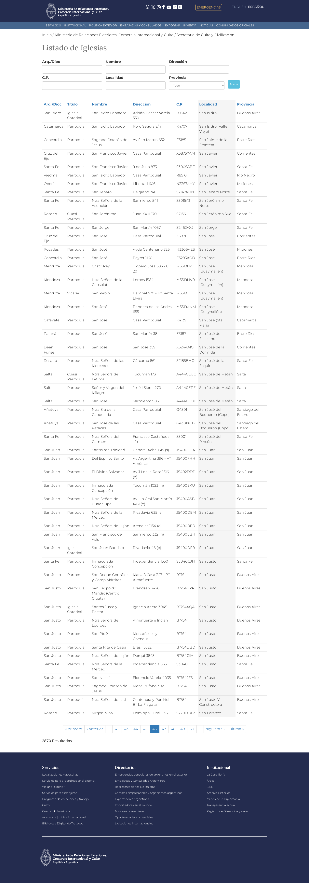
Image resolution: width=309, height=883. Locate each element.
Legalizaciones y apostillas (60, 774)
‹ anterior (95, 729)
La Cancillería (216, 774)
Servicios (53, 25)
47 (164, 729)
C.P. (45, 78)
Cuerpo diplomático (56, 811)
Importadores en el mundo (133, 805)
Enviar (234, 84)
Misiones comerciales (129, 811)
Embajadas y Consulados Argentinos (140, 780)
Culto (46, 805)
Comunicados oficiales (235, 25)
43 (126, 729)
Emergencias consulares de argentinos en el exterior (151, 774)
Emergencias (209, 7)
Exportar (172, 25)
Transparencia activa (221, 805)
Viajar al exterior (53, 787)
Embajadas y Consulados (141, 25)
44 (135, 729)
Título (72, 104)
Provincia (177, 78)
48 (173, 729)
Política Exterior (103, 25)
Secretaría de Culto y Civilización (205, 35)
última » (237, 729)
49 (182, 729)
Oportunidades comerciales (134, 817)
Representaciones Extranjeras (135, 787)
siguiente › (215, 729)
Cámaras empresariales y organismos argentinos (148, 793)
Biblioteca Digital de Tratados (62, 823)
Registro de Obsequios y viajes (228, 811)
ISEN (210, 787)
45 (145, 729)
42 (117, 729)
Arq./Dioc (51, 62)
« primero (73, 729)
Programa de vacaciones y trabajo (65, 799)
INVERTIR (189, 25)
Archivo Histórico (219, 793)
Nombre (113, 62)
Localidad (114, 78)
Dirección (178, 62)
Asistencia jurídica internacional (64, 817)
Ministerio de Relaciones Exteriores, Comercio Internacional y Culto (114, 35)
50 (192, 729)
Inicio (47, 35)
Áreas (210, 780)
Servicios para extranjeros (59, 793)
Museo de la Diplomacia (223, 799)
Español (256, 7)
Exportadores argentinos (132, 799)
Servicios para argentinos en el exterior (69, 780)
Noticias (206, 25)
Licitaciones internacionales (134, 823)
